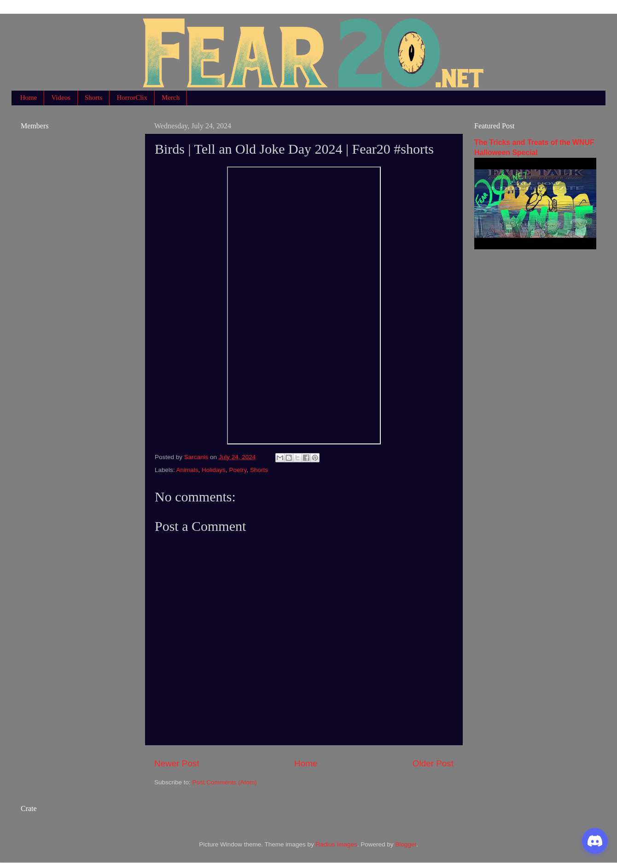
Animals (187, 469)
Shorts (93, 97)
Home (28, 97)
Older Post (433, 763)
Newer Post (176, 763)
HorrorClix (131, 97)
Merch (171, 97)
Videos (60, 97)
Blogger (405, 844)
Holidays (214, 469)
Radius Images (336, 844)
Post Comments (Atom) (224, 782)
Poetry (237, 469)
